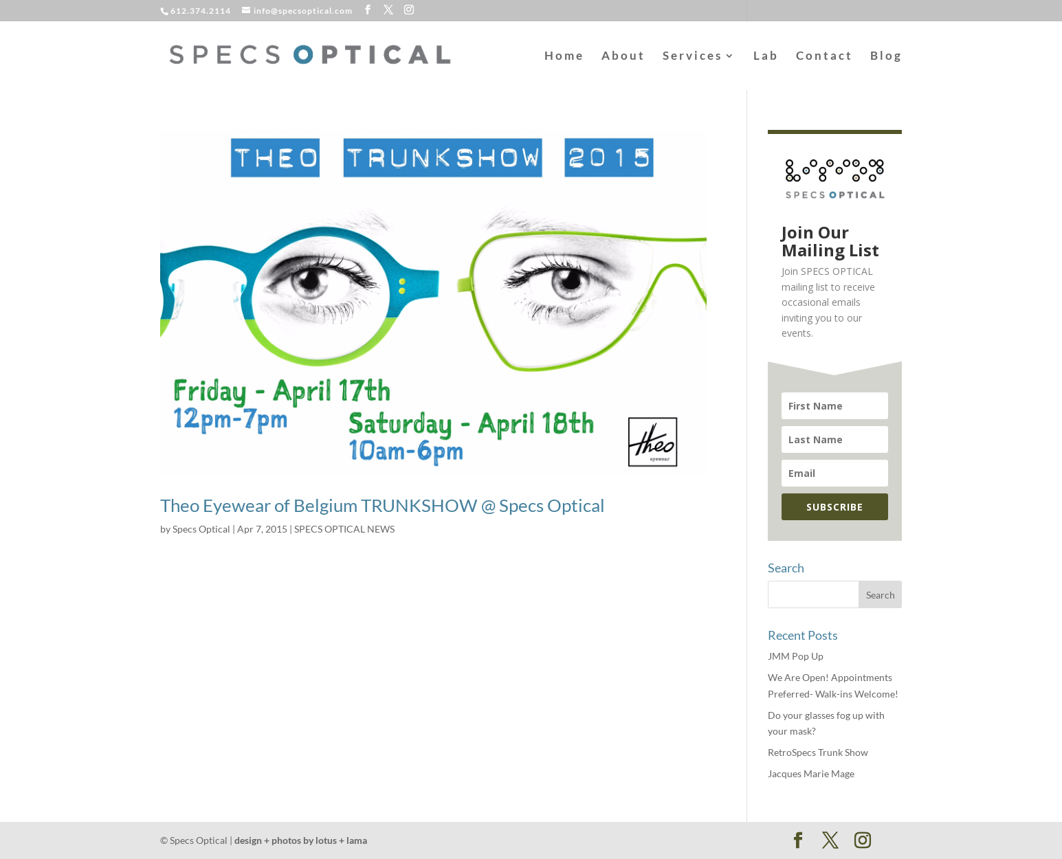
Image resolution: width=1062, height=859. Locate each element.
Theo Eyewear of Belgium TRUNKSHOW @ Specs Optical (382, 505)
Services (692, 57)
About (623, 57)
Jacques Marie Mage (811, 773)
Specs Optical (201, 529)
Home (564, 57)
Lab (766, 57)
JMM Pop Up (795, 656)
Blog (886, 57)
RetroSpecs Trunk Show (818, 752)
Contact (824, 57)
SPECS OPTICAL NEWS (344, 529)
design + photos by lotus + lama (300, 840)
